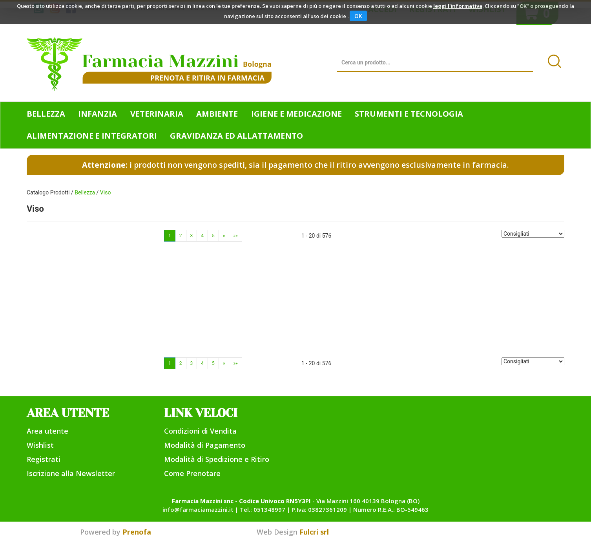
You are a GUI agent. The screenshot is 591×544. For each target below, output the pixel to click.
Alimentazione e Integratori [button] (92, 135)
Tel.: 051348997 (262, 509)
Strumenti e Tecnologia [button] (409, 113)
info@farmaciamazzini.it (197, 509)
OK (358, 16)
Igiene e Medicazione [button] (296, 113)
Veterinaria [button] (156, 113)
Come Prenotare (192, 473)
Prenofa (136, 532)
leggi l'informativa (457, 5)
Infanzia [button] (97, 113)
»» (235, 235)
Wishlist (40, 445)
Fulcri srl (314, 532)
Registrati (43, 459)
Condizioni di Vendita (200, 431)
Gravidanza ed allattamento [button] (236, 135)
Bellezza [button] (46, 113)
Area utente (47, 431)
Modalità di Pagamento (204, 445)
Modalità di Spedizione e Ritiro (216, 459)
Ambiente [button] (217, 113)
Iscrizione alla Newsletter (71, 473)
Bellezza (85, 192)
